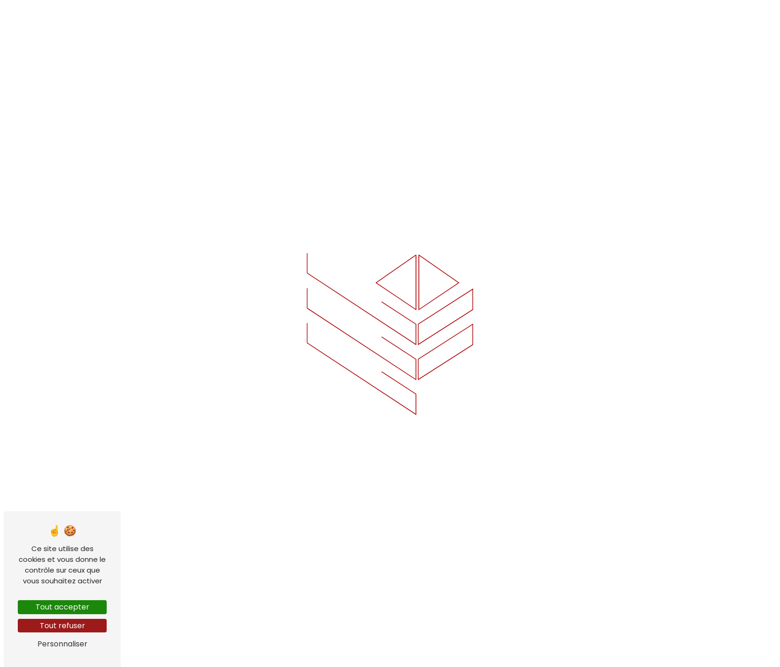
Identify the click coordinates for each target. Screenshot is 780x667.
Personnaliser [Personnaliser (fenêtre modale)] (62, 643)
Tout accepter (62, 607)
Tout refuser (62, 625)
